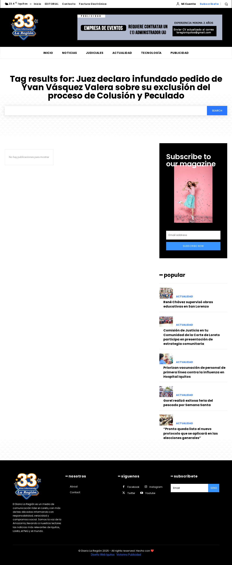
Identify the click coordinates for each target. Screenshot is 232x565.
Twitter (131, 493)
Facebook (133, 487)
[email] (193, 235)
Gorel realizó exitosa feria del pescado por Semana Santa (188, 402)
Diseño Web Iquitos (103, 554)
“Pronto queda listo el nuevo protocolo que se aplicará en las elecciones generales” (190, 433)
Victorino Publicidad (128, 554)
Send (214, 488)
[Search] (217, 110)
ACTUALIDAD (184, 296)
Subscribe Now (193, 246)
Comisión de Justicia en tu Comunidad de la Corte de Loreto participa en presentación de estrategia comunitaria (191, 337)
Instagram (156, 487)
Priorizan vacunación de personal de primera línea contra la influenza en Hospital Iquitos (194, 372)
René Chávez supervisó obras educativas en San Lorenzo (188, 304)
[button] (226, 4)
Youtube (150, 493)
